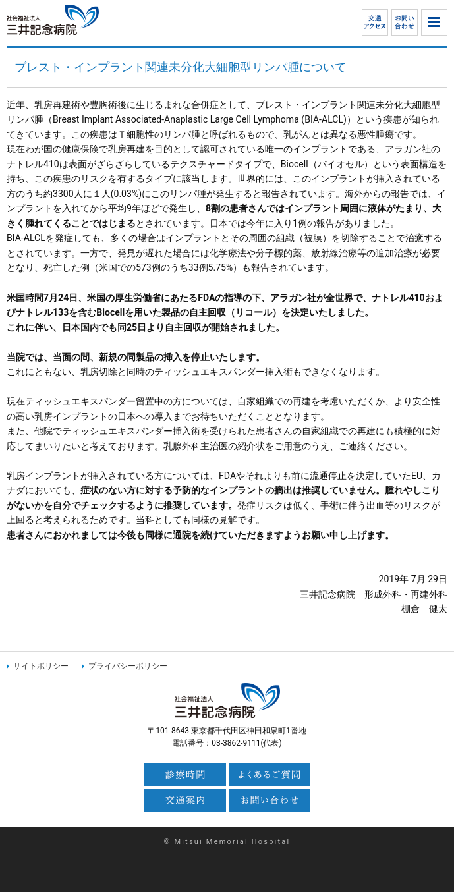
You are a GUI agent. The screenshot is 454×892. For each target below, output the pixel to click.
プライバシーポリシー (127, 666)
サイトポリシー (41, 666)
